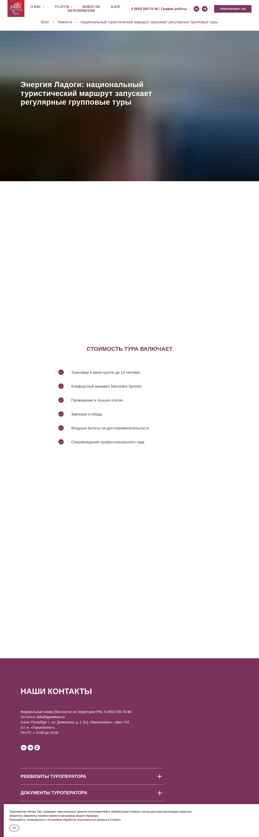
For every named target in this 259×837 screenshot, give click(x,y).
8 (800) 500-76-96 (117, 712)
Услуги (62, 7)
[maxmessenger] (37, 747)
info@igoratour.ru (50, 717)
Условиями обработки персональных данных (77, 819)
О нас (36, 7)
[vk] (196, 9)
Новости (91, 7)
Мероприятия (81, 11)
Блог (115, 7)
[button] (232, 9)
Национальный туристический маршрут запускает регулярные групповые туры (149, 22)
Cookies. (115, 819)
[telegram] (205, 9)
